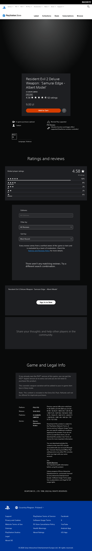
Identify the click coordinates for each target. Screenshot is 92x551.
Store (52, 6)
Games (10, 6)
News (46, 6)
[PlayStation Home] (4, 6)
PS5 (16, 6)
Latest (36, 13)
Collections (46, 13)
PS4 (21, 6)
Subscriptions (68, 13)
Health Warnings (52, 460)
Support (59, 6)
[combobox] (46, 213)
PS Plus (28, 6)
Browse (80, 13)
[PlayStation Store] (12, 13)
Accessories (37, 6)
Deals (57, 13)
